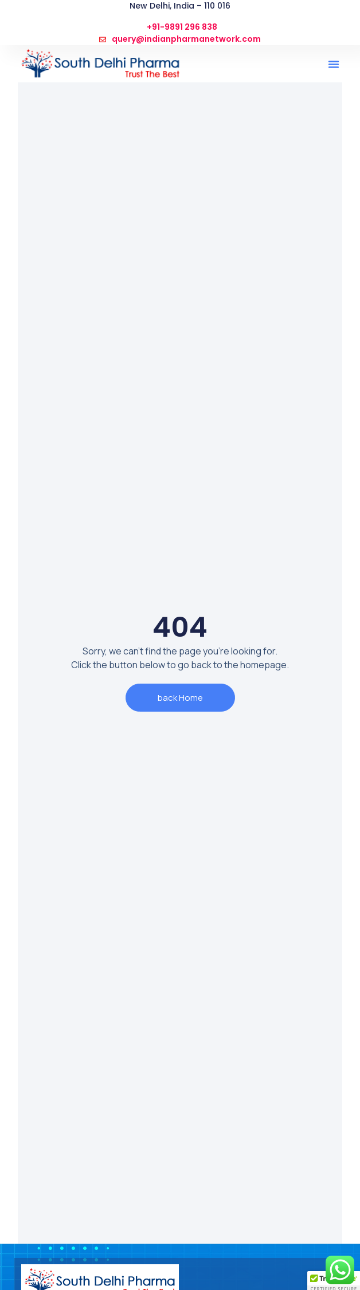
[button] (333, 64)
